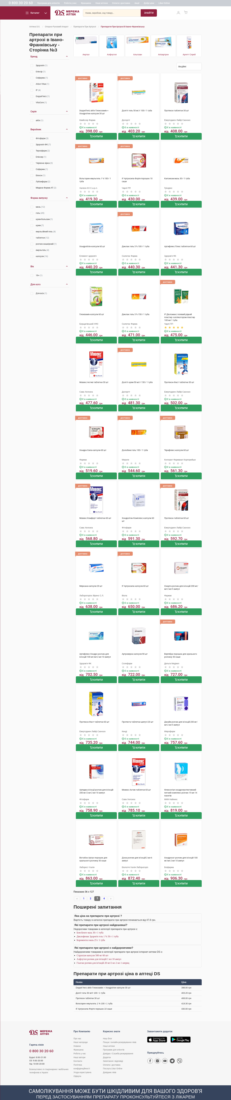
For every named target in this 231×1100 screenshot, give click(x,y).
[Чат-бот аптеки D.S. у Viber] (180, 1053)
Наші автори (79, 1049)
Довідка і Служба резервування (118, 1045)
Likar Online (183, 3)
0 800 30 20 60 (40, 3)
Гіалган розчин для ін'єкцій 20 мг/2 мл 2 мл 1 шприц (103, 955)
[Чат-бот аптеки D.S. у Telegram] (172, 1053)
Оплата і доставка (140, 3)
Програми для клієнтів (67, 3)
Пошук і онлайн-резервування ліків (119, 1034)
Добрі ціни (168, 3)
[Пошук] (149, 14)
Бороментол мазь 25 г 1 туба (91, 932)
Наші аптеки (120, 3)
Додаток (107, 1049)
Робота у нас (89, 3)
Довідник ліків (109, 1064)
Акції (155, 3)
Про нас (77, 1030)
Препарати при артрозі (84, 26)
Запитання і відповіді (113, 1053)
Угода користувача (82, 1064)
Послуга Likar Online (112, 1060)
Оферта (77, 1068)
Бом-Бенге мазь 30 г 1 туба (90, 924)
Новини (77, 1038)
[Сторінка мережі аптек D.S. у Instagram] (157, 1053)
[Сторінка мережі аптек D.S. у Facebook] (150, 1053)
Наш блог (107, 1030)
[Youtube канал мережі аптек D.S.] (165, 1053)
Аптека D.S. (34, 26)
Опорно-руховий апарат (57, 26)
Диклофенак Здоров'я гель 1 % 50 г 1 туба (97, 928)
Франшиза (105, 3)
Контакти (78, 1053)
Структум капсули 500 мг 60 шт (92, 947)
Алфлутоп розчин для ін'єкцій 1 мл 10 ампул (99, 951)
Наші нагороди (81, 1034)
